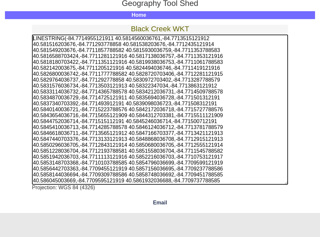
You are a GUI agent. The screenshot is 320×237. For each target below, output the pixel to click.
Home (139, 15)
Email (160, 202)
